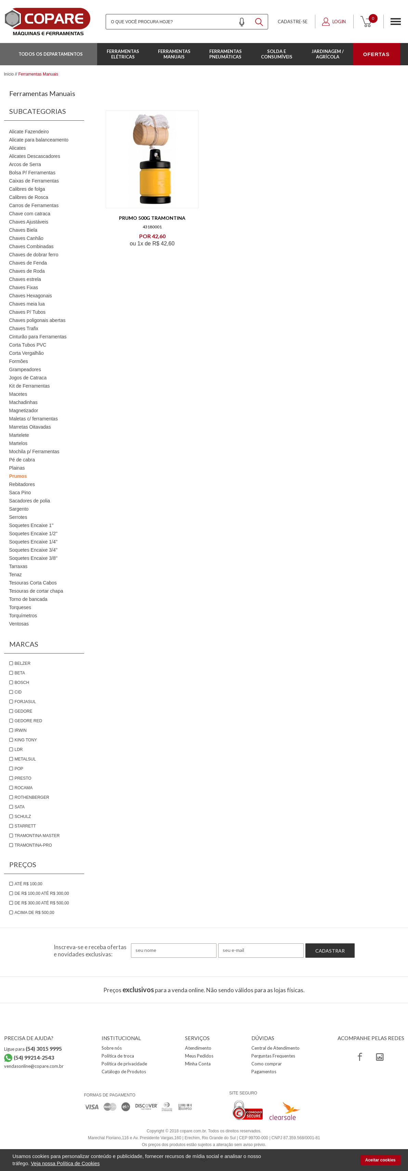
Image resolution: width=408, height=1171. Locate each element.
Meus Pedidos (199, 1056)
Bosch (22, 682)
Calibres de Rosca (28, 197)
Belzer (23, 663)
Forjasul (25, 701)
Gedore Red (28, 720)
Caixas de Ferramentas (34, 181)
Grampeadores (25, 369)
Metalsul (25, 759)
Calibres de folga (27, 189)
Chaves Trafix (24, 328)
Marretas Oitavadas (30, 427)
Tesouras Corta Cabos (33, 583)
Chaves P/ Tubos (27, 312)
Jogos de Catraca (28, 377)
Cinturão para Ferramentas (38, 336)
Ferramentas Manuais (174, 54)
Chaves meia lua (27, 304)
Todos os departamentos (50, 54)
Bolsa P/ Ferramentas (32, 172)
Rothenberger (32, 797)
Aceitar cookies (380, 1160)
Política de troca (118, 1056)
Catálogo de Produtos (124, 1071)
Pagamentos (263, 1071)
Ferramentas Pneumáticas (225, 54)
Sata (20, 807)
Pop (19, 768)
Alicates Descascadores (34, 156)
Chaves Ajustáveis (28, 222)
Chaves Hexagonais (30, 295)
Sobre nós (112, 1048)
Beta (20, 673)
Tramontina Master (37, 835)
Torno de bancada (28, 599)
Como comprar (266, 1063)
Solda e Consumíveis (276, 54)
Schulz (23, 816)
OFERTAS (376, 54)
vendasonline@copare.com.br (34, 1066)
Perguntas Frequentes (273, 1056)
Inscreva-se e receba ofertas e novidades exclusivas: (90, 950)
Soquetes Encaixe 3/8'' (33, 558)
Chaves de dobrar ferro (33, 254)
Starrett (25, 826)
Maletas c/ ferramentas (33, 418)
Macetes (18, 394)
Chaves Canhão (26, 238)
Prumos (18, 476)
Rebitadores (22, 484)
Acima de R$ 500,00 (34, 912)
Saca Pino (20, 492)
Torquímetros (23, 615)
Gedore (23, 711)
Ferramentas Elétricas (123, 54)
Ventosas (19, 624)
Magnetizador (23, 410)
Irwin (21, 730)
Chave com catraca (30, 213)
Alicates (17, 148)
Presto (23, 778)
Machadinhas (23, 402)
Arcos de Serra (25, 164)
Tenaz (15, 574)
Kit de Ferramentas (29, 386)
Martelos (18, 443)
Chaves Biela (23, 230)
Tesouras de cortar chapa (36, 591)
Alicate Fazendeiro (29, 131)
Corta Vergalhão (26, 353)
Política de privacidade (124, 1063)
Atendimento (198, 1048)
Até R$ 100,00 (28, 883)
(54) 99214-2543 (34, 1057)
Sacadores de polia (29, 500)
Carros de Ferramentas (34, 205)
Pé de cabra (22, 459)
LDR (19, 749)
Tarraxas (18, 566)
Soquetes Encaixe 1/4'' (33, 541)
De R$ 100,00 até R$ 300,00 (42, 893)
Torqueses (20, 607)
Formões (18, 361)
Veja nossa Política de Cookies (65, 1163)
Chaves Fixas (23, 287)
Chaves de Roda (27, 271)
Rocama (24, 787)
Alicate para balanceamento (39, 140)
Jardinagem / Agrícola (328, 54)
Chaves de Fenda (28, 263)
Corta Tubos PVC (28, 345)
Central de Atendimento (275, 1048)
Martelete (19, 435)
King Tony (26, 740)
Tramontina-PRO (33, 845)
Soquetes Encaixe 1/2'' (33, 533)
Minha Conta (198, 1063)
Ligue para (33, 1049)
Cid (18, 692)
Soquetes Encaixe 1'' (31, 525)
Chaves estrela (25, 279)
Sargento (19, 509)
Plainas (17, 468)
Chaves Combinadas (31, 246)
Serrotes (18, 517)
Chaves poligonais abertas (37, 320)
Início (9, 74)
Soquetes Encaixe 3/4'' (33, 550)
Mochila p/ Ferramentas (34, 451)
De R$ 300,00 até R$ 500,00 (42, 903)
